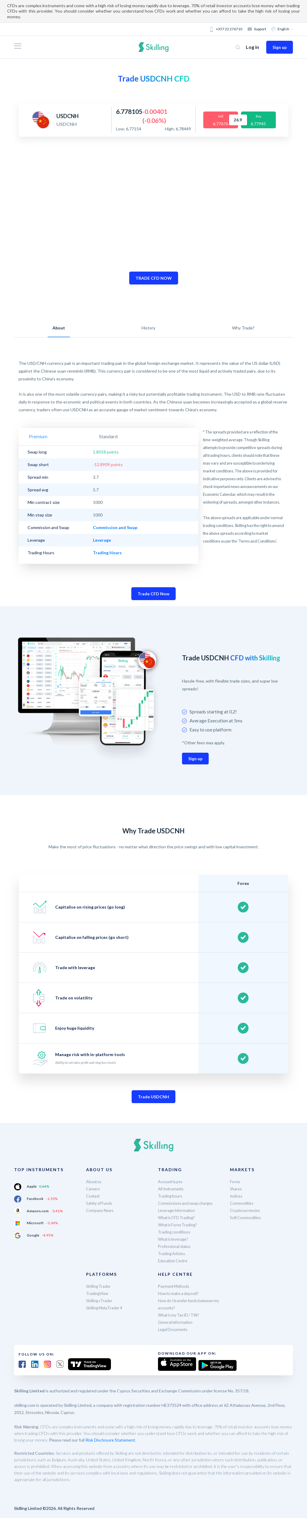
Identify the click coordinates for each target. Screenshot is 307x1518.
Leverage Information (178, 1210)
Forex (235, 1181)
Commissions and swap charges (187, 1203)
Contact (94, 1195)
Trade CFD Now (153, 593)
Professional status (176, 1246)
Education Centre (174, 1260)
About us (94, 1181)
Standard (74, 436)
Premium (39, 436)
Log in (252, 47)
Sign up (280, 47)
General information (176, 1322)
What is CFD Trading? (178, 1217)
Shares (236, 1188)
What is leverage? (174, 1239)
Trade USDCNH (153, 1096)
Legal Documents (174, 1329)
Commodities (242, 1203)
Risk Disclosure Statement (110, 1438)
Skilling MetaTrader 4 (106, 1307)
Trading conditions (175, 1231)
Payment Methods (175, 1286)
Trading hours (171, 1195)
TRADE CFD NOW (154, 278)
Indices (237, 1195)
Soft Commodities (247, 1217)
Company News (100, 1210)
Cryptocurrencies (246, 1210)
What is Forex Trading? (179, 1224)
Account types (172, 1181)
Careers (93, 1188)
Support (257, 29)
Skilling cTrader (100, 1300)
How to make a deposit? (180, 1293)
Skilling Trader (99, 1286)
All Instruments (172, 1188)
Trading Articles (173, 1253)
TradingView (98, 1293)
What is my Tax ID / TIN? (181, 1314)
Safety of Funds (100, 1203)
